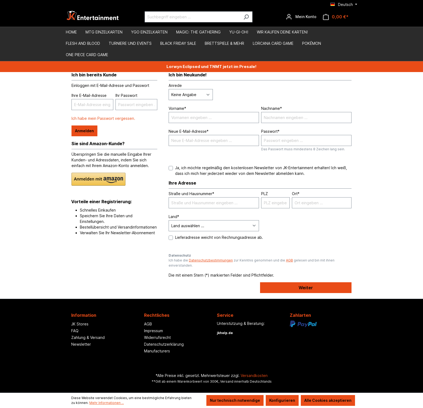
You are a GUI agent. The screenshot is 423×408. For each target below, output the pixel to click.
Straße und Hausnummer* (191, 193)
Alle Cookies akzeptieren (328, 400)
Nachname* (271, 108)
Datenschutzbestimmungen (211, 260)
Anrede (175, 85)
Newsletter (81, 344)
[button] (98, 179)
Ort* (295, 193)
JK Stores (79, 324)
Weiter (306, 287)
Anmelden (84, 130)
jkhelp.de (225, 333)
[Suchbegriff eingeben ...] (192, 16)
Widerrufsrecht (157, 337)
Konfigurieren (282, 400)
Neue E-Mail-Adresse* (189, 131)
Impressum (153, 330)
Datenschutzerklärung (164, 344)
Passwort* (270, 131)
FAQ (75, 330)
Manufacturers (157, 351)
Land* (174, 216)
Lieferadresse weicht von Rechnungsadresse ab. (219, 237)
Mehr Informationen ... (106, 403)
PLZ (264, 193)
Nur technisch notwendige (235, 400)
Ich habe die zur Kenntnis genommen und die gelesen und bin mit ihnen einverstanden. (252, 262)
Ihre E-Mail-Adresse (89, 95)
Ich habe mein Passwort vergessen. (103, 118)
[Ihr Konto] (301, 17)
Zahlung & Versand (88, 337)
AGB (289, 260)
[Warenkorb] (336, 17)
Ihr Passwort (126, 95)
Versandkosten (254, 375)
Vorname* (177, 108)
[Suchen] (246, 16)
